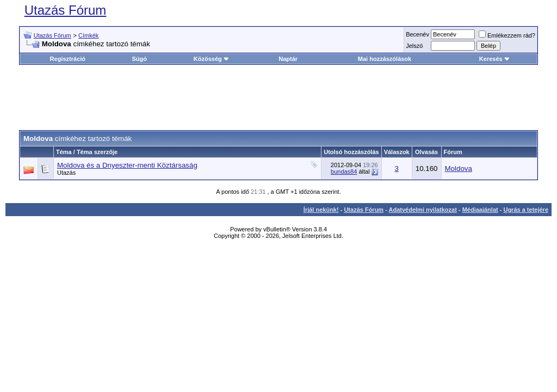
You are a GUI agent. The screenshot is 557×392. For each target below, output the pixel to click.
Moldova (458, 168)
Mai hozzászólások (384, 59)
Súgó (139, 59)
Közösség (212, 59)
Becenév (417, 34)
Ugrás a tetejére (525, 209)
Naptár (288, 59)
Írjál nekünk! (321, 209)
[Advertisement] (278, 97)
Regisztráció (67, 59)
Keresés (494, 59)
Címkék (88, 35)
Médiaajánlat (480, 209)
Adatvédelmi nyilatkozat (423, 209)
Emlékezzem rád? (507, 35)
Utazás (66, 172)
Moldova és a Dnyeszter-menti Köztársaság (127, 165)
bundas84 (344, 171)
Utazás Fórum (65, 10)
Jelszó (414, 45)
